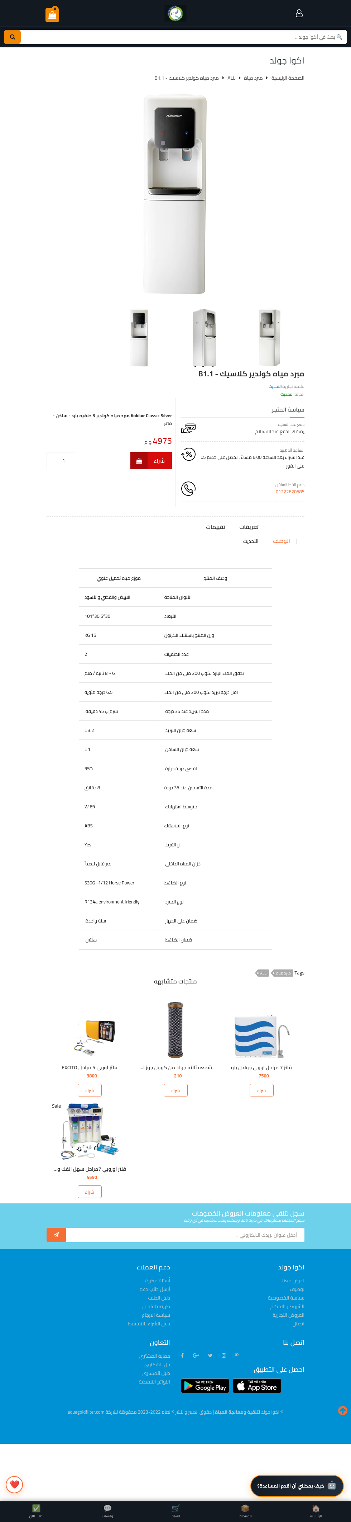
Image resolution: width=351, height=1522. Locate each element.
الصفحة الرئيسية (287, 78)
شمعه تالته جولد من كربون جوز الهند (173, 1125)
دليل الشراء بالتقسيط (149, 1381)
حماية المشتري (154, 1413)
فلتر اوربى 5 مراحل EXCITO (89, 1125)
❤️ (14, 1484)
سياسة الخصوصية (286, 1355)
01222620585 (290, 491)
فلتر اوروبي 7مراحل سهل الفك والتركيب (84, 1226)
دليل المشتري (156, 1431)
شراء (147, 460)
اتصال (298, 1381)
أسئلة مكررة (157, 1338)
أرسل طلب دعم (155, 1347)
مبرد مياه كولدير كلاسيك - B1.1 (186, 78)
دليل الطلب (159, 1355)
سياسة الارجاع (156, 1372)
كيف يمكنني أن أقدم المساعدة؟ (291, 1485)
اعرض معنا (293, 1338)
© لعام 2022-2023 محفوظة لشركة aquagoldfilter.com (122, 1469)
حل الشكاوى (157, 1422)
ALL (263, 1030)
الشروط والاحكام (287, 1364)
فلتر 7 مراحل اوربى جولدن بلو (261, 1125)
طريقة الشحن (156, 1364)
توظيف (297, 1347)
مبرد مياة (283, 1030)
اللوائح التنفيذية (154, 1439)
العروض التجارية (288, 1372)
